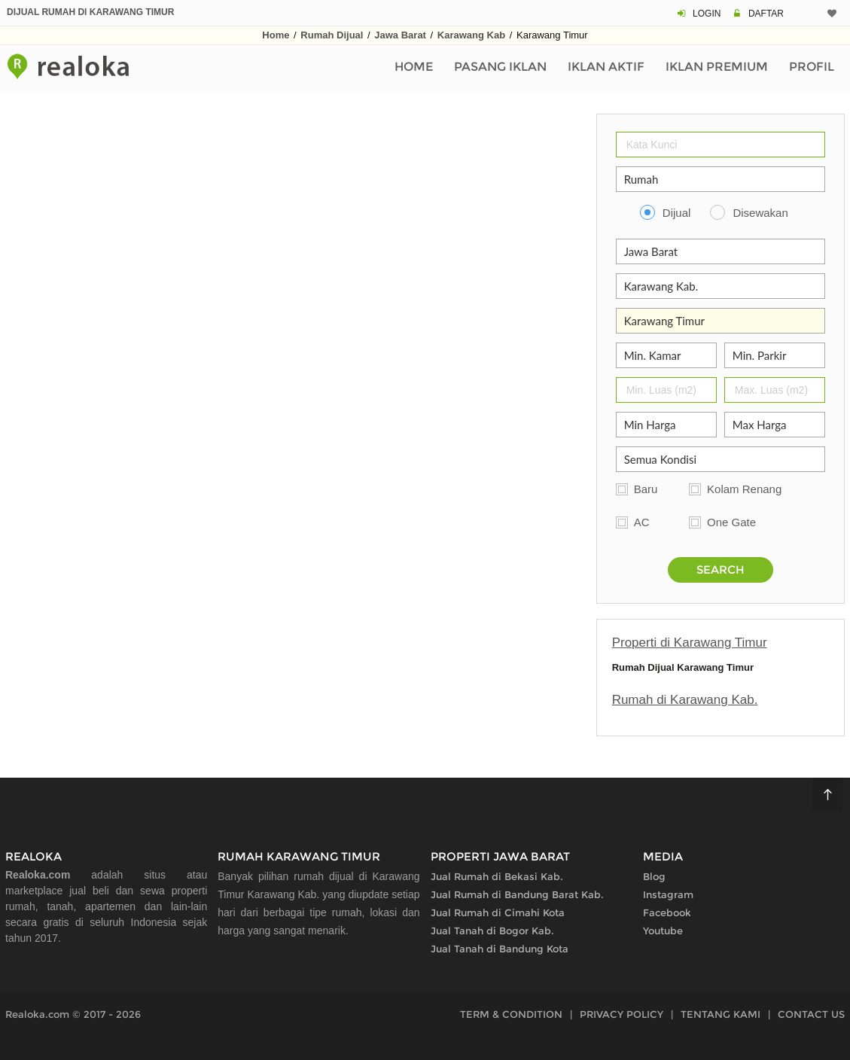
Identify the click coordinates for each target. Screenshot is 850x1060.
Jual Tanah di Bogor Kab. (492, 930)
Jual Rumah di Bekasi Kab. (497, 876)
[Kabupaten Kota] (720, 286)
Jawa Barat (400, 35)
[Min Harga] (666, 424)
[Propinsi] (720, 251)
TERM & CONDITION (511, 1014)
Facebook (667, 912)
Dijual (677, 212)
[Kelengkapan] (720, 459)
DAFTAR (766, 13)
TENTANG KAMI (720, 1014)
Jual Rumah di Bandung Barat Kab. (517, 894)
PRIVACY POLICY (621, 1014)
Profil (811, 66)
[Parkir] (774, 355)
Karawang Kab (471, 35)
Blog (654, 876)
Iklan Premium (717, 66)
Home (275, 35)
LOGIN (707, 13)
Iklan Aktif (606, 66)
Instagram (668, 894)
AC (642, 522)
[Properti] (720, 179)
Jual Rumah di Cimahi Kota (498, 912)
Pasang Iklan (500, 66)
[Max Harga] (774, 424)
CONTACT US (811, 1014)
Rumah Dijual (331, 35)
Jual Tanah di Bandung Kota (499, 949)
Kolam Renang (744, 489)
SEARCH (720, 569)
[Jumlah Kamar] (666, 355)
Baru (646, 489)
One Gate (731, 522)
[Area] (720, 321)
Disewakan (760, 212)
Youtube (663, 930)
